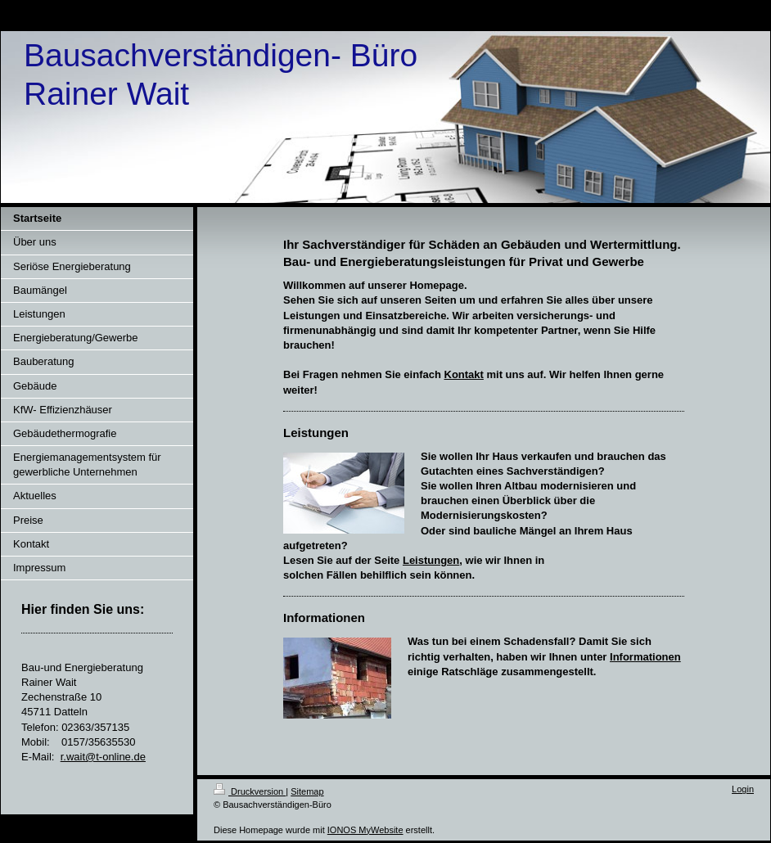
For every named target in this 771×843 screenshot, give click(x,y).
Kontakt (464, 374)
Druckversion (250, 791)
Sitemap (307, 791)
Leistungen (431, 560)
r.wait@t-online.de (103, 757)
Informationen (645, 657)
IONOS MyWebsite (365, 830)
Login (743, 789)
